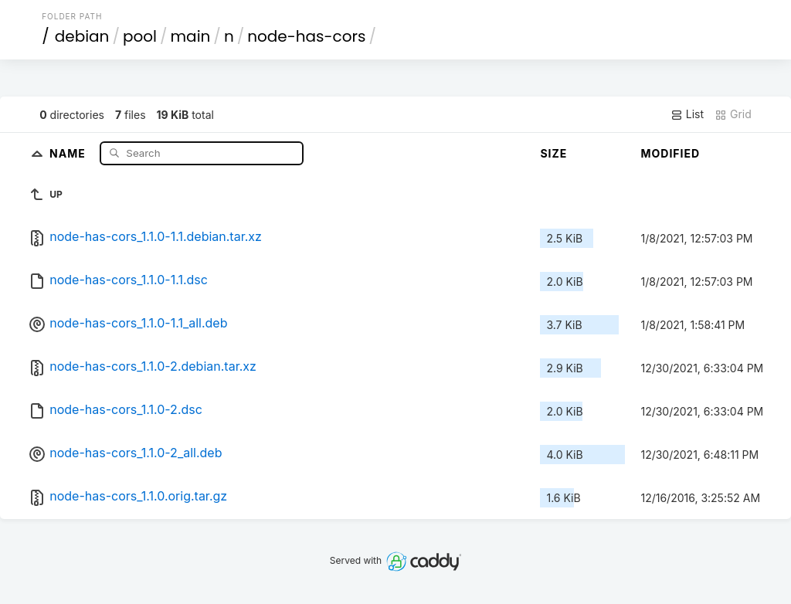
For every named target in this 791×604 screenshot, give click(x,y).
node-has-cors (306, 36)
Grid (733, 114)
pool (140, 36)
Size (553, 153)
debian (82, 36)
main (191, 36)
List (687, 114)
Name (69, 152)
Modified (670, 153)
